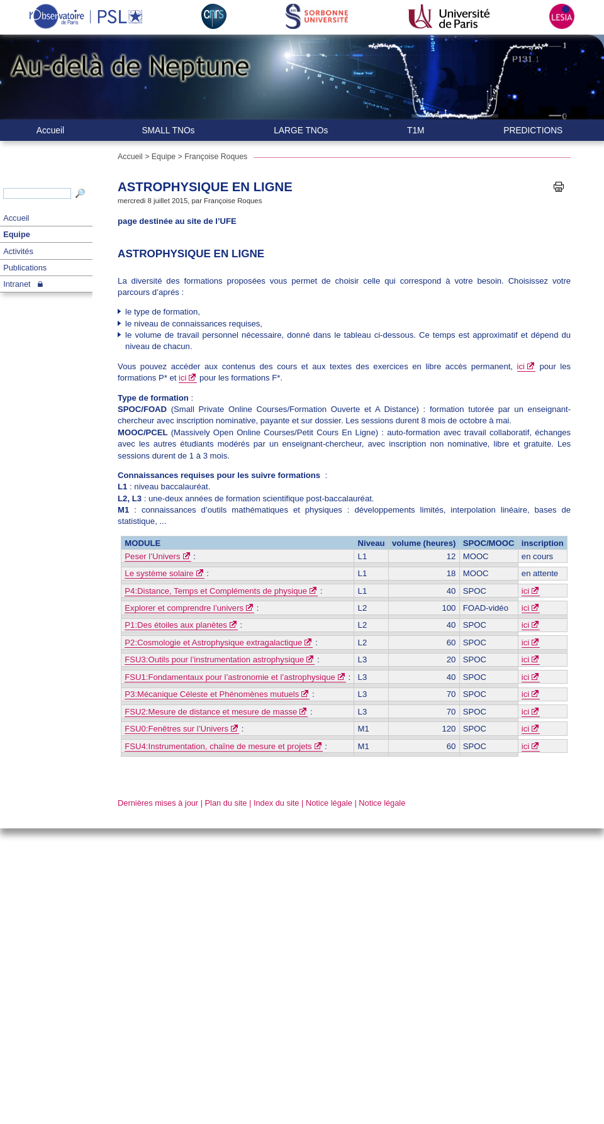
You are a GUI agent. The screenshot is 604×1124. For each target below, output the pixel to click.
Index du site (276, 803)
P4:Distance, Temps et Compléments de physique (216, 591)
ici (521, 366)
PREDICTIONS (532, 130)
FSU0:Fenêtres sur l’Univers (176, 728)
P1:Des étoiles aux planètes (176, 625)
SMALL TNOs (168, 130)
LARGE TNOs (301, 130)
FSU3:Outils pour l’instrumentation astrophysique (214, 659)
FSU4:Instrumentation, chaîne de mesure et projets (218, 746)
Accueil (16, 218)
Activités (18, 251)
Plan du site (226, 803)
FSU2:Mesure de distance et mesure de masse (211, 711)
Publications (25, 267)
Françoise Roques (215, 156)
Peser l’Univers (152, 556)
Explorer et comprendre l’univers (184, 608)
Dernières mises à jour (158, 803)
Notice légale (329, 803)
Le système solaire (159, 573)
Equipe (16, 234)
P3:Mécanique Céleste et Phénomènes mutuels (212, 694)
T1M (416, 130)
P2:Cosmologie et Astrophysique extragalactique (213, 642)
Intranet (16, 284)
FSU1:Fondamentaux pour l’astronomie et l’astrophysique (230, 677)
